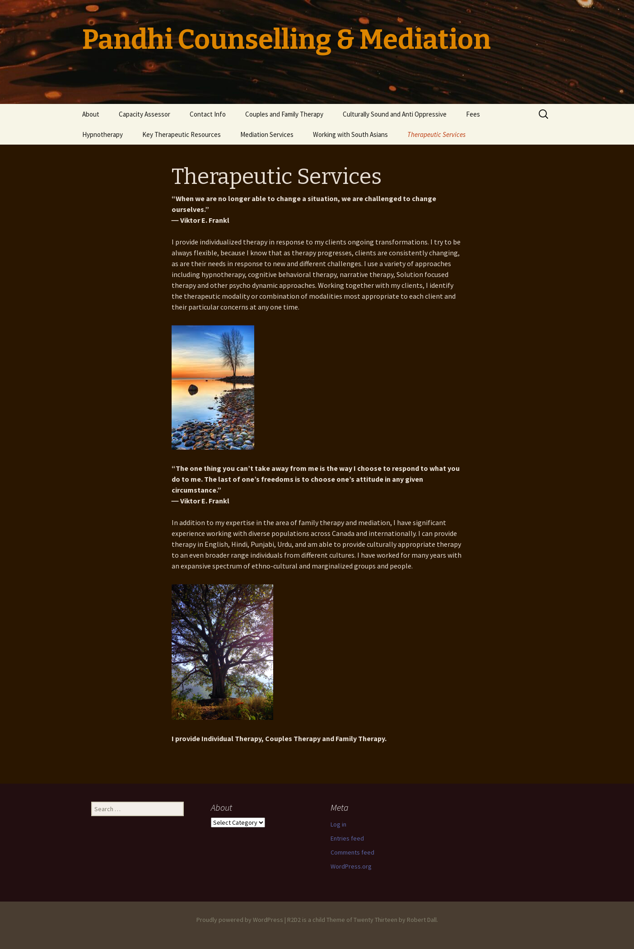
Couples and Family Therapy (284, 114)
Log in (338, 824)
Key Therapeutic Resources (181, 134)
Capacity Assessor (144, 114)
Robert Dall (422, 920)
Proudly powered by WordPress (239, 920)
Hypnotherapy (102, 134)
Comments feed (352, 852)
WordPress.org (351, 866)
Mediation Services (267, 134)
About (90, 114)
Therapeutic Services (436, 134)
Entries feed (347, 838)
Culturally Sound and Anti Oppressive (395, 114)
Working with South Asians (350, 134)
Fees (473, 114)
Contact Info (208, 114)
